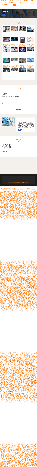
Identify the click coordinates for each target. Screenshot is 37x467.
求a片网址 (15, 223)
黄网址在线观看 (21, 461)
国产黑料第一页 (29, 346)
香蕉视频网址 (10, 305)
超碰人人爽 (7, 379)
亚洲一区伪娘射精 (12, 452)
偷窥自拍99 (29, 449)
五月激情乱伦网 (30, 348)
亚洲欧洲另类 (8, 458)
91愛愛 (23, 442)
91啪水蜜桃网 (11, 286)
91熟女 (12, 462)
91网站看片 (21, 394)
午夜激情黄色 (25, 369)
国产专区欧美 (12, 446)
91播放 (20, 293)
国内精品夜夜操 (8, 450)
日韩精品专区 (17, 362)
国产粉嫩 (18, 270)
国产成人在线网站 (6, 211)
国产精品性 (16, 191)
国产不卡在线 (3, 205)
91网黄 (7, 406)
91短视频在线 (5, 292)
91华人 (29, 216)
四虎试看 (20, 211)
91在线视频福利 (10, 303)
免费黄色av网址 (5, 269)
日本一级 (34, 264)
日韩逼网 (7, 204)
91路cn (9, 438)
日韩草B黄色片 (22, 364)
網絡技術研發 (21, 158)
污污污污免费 (32, 259)
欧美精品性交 (6, 209)
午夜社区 (6, 364)
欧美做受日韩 (16, 210)
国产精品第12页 (28, 257)
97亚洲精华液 (8, 195)
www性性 (30, 396)
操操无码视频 (14, 261)
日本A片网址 (9, 383)
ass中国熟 (29, 463)
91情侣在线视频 (30, 384)
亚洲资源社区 (18, 314)
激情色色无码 (23, 464)
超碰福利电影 (34, 402)
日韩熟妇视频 (26, 305)
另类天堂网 (5, 393)
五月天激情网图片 (10, 368)
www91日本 (4, 348)
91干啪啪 (6, 293)
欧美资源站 (6, 461)
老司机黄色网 (24, 393)
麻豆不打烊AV (27, 365)
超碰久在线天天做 (15, 387)
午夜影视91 (6, 442)
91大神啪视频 (19, 396)
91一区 (16, 275)
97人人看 (2, 290)
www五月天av (27, 351)
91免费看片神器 (7, 353)
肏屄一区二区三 (31, 401)
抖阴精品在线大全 (7, 395)
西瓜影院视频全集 (23, 286)
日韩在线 (12, 207)
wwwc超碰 (20, 449)
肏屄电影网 (30, 301)
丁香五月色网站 (20, 193)
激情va (25, 313)
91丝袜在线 (19, 271)
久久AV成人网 (2, 365)
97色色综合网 (8, 306)
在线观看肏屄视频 (8, 391)
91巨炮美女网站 (9, 447)
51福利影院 (10, 283)
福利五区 (8, 464)
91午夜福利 (12, 465)
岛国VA (14, 358)
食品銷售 (7, 158)
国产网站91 (9, 301)
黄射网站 (32, 455)
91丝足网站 (32, 378)
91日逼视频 (4, 268)
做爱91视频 (33, 440)
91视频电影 (30, 204)
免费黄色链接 (26, 383)
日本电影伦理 (8, 257)
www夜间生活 (12, 312)
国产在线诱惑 (20, 274)
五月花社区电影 (11, 315)
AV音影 (35, 395)
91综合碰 (27, 268)
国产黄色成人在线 (22, 406)
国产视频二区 (22, 352)
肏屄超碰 (33, 370)
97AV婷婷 (11, 348)
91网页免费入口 (12, 356)
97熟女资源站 (20, 350)
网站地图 (28, 188)
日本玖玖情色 (15, 457)
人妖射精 (16, 202)
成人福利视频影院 (8, 451)
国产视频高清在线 (9, 223)
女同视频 (29, 393)
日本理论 (11, 275)
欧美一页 (34, 294)
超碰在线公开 (11, 273)
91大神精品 (19, 205)
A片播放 (14, 460)
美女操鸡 (26, 441)
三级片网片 (8, 404)
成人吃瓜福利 (11, 217)
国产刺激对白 (35, 293)
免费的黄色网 (18, 376)
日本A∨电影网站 (22, 445)
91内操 (9, 452)
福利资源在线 (12, 206)
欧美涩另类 (11, 363)
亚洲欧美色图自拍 (2, 452)
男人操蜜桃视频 (5, 222)
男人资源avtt (29, 459)
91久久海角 (16, 399)
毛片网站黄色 (9, 295)
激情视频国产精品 (28, 207)
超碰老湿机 (16, 358)
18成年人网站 (12, 222)
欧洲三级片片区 (23, 316)
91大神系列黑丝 (33, 304)
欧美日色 (21, 359)
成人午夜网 (15, 212)
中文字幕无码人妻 (31, 202)
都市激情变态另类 (20, 256)
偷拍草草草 (24, 267)
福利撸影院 (31, 220)
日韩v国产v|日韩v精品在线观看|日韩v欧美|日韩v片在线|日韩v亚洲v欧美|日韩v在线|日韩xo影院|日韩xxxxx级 (13, 188)
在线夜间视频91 (28, 359)
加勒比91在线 (12, 440)
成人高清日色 (14, 310)
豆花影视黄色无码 (12, 449)
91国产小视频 (21, 275)
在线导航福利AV (29, 394)
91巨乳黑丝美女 (18, 388)
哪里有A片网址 (3, 262)
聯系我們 (18, 109)
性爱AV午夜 (33, 448)
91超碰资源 (29, 388)
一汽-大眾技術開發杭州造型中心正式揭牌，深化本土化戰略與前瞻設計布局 (30, 56)
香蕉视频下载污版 (30, 267)
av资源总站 (32, 463)
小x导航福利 (13, 280)
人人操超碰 (16, 452)
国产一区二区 (27, 193)
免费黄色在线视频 (17, 280)
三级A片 (11, 276)
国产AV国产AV (4, 195)
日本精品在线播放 (7, 276)
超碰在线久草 (7, 392)
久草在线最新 (19, 260)
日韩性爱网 (29, 443)
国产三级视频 (35, 460)
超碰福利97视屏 (2, 282)
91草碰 (25, 223)
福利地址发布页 (6, 439)
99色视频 (27, 449)
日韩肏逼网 (33, 355)
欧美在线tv (11, 269)
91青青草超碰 (34, 404)
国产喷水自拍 (5, 383)
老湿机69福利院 (4, 379)
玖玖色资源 (11, 377)
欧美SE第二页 (5, 264)
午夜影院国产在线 (13, 272)
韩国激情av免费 (29, 369)
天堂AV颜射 (2, 359)
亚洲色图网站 (6, 289)
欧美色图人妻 (9, 199)
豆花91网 (5, 405)
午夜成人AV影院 (16, 382)
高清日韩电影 (30, 281)
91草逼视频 (9, 291)
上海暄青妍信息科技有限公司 (5, 159)
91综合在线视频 (19, 462)
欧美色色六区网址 (31, 438)
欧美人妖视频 (15, 441)
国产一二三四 (27, 440)
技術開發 (17, 182)
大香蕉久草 (33, 373)
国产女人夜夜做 (27, 261)
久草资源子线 (2, 363)
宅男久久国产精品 (17, 265)
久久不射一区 (16, 438)
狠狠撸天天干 (29, 361)
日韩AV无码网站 (12, 463)
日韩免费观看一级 (8, 349)
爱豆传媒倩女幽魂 (32, 217)
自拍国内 (32, 405)
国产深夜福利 (6, 301)
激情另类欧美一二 (12, 264)
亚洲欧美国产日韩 (17, 294)
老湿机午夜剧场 (30, 457)
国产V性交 (26, 388)
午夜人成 (26, 361)
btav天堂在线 (29, 397)
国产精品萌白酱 (8, 275)
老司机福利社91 (15, 302)
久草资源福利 (31, 307)
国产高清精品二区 (30, 195)
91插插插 (2, 264)
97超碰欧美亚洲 (18, 439)
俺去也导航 (12, 398)
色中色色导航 (29, 302)
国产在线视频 (15, 313)
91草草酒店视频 (17, 203)
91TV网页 (4, 395)
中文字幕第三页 (13, 220)
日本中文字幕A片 (15, 303)
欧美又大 (32, 219)
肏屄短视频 (28, 350)
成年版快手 (9, 279)
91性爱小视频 (16, 365)
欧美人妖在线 (31, 350)
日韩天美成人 (18, 302)
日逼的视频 (27, 301)
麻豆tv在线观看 (19, 223)
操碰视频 (20, 221)
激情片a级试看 (20, 448)
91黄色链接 (13, 456)
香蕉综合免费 (24, 447)
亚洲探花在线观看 (23, 385)
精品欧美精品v (19, 278)
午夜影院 (32, 397)
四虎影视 (14, 221)
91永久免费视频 (12, 464)
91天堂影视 (20, 281)
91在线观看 (24, 292)
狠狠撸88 (20, 401)
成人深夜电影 (29, 200)
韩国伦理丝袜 (26, 384)
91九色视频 (6, 205)
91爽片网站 (25, 466)
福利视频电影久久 (28, 259)
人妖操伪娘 (14, 306)
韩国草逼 (5, 352)
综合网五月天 (2, 221)
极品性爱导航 (5, 220)
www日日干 (6, 315)
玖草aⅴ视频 (30, 370)
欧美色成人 (34, 406)
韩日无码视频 (7, 388)
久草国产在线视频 (18, 458)
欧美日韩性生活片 (22, 262)
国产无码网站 (10, 271)
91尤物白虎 (2, 310)
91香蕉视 (34, 197)
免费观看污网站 (6, 265)
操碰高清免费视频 (18, 217)
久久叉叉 (25, 258)
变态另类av (26, 443)
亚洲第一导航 (18, 315)
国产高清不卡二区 (29, 290)
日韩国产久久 (28, 447)
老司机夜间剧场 (20, 301)
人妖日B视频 (28, 309)
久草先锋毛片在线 (17, 378)
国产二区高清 (12, 270)
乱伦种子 (19, 191)
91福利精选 (27, 379)
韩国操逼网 (19, 451)
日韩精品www (14, 307)
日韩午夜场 (31, 257)
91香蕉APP (9, 191)
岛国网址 (23, 353)
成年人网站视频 (34, 271)
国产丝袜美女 (19, 208)
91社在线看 (25, 270)
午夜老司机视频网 (8, 380)
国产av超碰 (2, 456)
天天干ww (25, 453)
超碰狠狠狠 (11, 403)
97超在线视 (12, 278)
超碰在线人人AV (6, 386)
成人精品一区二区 (7, 214)
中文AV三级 (20, 392)
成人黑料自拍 (29, 255)
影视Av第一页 (2, 371)
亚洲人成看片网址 (27, 368)
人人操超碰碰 (26, 371)
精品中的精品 (29, 212)
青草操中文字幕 (15, 443)
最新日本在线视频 (29, 291)
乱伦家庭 (9, 202)
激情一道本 (14, 372)
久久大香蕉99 (30, 372)
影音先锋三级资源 (4, 441)
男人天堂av (22, 384)
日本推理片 (14, 255)
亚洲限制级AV (19, 450)
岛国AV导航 (13, 384)
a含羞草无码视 (16, 357)
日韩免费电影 (15, 224)
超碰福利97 (2, 311)
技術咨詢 (30, 159)
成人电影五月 (7, 307)
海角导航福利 (24, 301)
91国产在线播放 (22, 261)
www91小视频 (28, 376)
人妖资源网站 (25, 457)
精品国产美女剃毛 (33, 200)
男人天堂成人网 (17, 371)
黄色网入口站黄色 (13, 439)
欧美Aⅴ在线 (17, 309)
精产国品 (6, 262)
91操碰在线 (26, 195)
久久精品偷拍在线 (11, 353)
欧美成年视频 (6, 294)
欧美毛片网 (16, 377)
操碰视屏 (26, 208)
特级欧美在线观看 (24, 213)
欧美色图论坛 (6, 216)
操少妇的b (5, 375)
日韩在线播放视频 (22, 272)
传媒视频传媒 (1, 386)
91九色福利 (14, 262)
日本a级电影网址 (18, 402)
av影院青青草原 (13, 362)
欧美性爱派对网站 (17, 406)
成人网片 (17, 351)
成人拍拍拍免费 (3, 224)
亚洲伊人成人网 (8, 440)
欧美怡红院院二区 (23, 205)
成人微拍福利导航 (12, 294)
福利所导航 (3, 283)
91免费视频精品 (11, 290)
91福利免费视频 (18, 292)
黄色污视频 (27, 399)
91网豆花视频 (14, 219)
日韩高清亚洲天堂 (2, 309)
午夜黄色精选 (9, 462)
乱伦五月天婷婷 (16, 268)
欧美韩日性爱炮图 (21, 466)
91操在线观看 (18, 272)
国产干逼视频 (15, 361)
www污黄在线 (20, 405)
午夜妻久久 (10, 388)
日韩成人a (32, 291)
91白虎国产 (21, 348)
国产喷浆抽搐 (13, 265)
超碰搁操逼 (14, 364)
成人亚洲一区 (5, 460)
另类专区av (22, 439)
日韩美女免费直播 (26, 275)
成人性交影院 (31, 451)
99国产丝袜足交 (33, 388)
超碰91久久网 (8, 393)
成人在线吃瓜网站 (6, 260)
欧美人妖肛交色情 (19, 303)
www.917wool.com (14, 182)
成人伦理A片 (3, 442)
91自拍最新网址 (17, 206)
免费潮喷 (4, 217)
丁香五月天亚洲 (25, 276)
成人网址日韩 (24, 403)
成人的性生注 (12, 346)
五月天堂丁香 (33, 282)
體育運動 (20, 159)
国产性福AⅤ (15, 349)
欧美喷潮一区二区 (31, 287)
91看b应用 (6, 390)
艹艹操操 (21, 214)
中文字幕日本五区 (3, 367)
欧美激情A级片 (28, 456)
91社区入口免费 (3, 382)
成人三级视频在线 (7, 258)
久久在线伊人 (28, 453)
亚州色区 (25, 391)
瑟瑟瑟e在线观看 (13, 311)
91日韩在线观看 (19, 286)
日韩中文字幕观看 (11, 193)
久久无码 (26, 285)
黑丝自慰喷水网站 (24, 306)
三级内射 (24, 307)
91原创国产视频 (7, 217)
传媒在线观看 (12, 375)
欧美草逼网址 (16, 383)
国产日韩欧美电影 (9, 212)
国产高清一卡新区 (14, 216)
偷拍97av (24, 390)
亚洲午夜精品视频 (18, 257)
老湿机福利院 (4, 445)
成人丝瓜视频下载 (3, 204)
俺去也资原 (5, 446)
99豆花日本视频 (27, 357)
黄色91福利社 (22, 290)
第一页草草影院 (32, 269)
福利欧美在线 (9, 274)
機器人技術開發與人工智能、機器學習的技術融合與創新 (22, 56)
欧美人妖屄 (28, 387)
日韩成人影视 (2, 209)
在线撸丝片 (22, 223)
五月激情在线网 (13, 347)
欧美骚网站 (21, 276)
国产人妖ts (35, 385)
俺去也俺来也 (6, 311)
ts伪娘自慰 (28, 382)
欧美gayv (31, 206)
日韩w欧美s (25, 398)
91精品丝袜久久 (16, 463)
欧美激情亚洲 (26, 308)
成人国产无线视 (18, 262)
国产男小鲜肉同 (26, 211)
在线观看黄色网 (24, 289)
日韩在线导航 (20, 347)
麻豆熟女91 (29, 407)
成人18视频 (8, 277)
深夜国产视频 (16, 288)
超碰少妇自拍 (23, 401)
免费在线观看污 (16, 375)
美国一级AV (12, 201)
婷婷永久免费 (15, 465)
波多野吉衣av (27, 349)
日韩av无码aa (26, 396)
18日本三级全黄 (18, 283)
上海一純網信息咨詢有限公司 (13, 159)
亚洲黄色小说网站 (27, 406)
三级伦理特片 (29, 352)
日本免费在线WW (28, 455)
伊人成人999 (30, 375)
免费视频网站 (15, 278)
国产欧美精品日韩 (13, 402)
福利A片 (16, 356)
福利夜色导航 (11, 314)
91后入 (5, 363)
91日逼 (5, 286)
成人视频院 (23, 382)
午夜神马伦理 (3, 287)
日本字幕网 (23, 347)
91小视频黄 (14, 445)
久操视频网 (4, 380)
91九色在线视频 (6, 263)
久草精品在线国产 (32, 363)
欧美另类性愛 (1, 459)
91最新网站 (17, 379)
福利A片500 (26, 373)
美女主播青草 (6, 221)
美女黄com (23, 357)
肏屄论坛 (17, 374)
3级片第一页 (18, 313)
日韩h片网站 (24, 309)
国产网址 (14, 355)
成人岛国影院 (11, 260)
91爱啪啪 (8, 460)
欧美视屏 (23, 373)
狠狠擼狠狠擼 (34, 292)
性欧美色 (33, 383)
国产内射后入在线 (3, 278)
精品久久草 (8, 356)
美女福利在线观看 (14, 284)
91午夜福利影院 (17, 305)
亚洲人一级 (20, 404)
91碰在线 (3, 201)
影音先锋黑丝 (34, 399)
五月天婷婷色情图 (30, 402)
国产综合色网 (29, 356)
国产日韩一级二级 (16, 373)
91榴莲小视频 (10, 216)
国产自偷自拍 (22, 459)
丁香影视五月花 (24, 259)
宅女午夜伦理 (3, 364)
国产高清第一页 (18, 261)
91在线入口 (5, 369)
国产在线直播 (2, 261)
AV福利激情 (16, 384)
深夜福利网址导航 (24, 346)
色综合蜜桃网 (17, 393)
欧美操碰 (22, 278)
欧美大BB (26, 221)
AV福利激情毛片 (11, 287)
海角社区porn (22, 457)
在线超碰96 (34, 351)
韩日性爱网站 (14, 444)
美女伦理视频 (30, 191)
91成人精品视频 (23, 197)
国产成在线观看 (8, 268)
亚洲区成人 (22, 279)
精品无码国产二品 (7, 281)
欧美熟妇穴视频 (32, 258)
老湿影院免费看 (26, 460)
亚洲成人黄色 (30, 371)
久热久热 (8, 403)
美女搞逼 (2, 438)
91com (34, 261)
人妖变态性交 (3, 454)
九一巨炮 (27, 393)
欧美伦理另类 (31, 293)
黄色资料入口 (18, 282)
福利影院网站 (29, 211)
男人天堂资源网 (4, 306)
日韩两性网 (17, 403)
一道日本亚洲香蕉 (13, 198)
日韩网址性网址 (18, 307)
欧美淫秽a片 (4, 466)
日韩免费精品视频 (28, 288)
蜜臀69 (7, 454)
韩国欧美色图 (8, 361)
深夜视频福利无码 (26, 446)
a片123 (33, 260)
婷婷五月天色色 (15, 316)
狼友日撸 (27, 370)
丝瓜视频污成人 (11, 285)
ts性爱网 (2, 460)
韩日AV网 (13, 378)
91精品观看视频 (9, 398)
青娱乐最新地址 (15, 360)
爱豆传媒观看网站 (27, 205)
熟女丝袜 (19, 375)
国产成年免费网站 (4, 223)
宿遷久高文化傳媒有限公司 (26, 158)
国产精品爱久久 (16, 352)
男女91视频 (24, 256)
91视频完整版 (8, 352)
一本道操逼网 (19, 368)
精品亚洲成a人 (4, 275)
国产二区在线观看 (26, 191)
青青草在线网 (23, 349)
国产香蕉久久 (30, 454)
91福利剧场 (17, 219)
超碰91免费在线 (20, 387)
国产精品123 (16, 405)
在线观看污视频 (31, 357)
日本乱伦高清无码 (12, 288)
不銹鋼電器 (23, 159)
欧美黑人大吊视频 (9, 394)
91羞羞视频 (18, 224)
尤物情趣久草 (7, 382)
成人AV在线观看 (13, 289)
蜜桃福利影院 (3, 356)
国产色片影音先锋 (28, 405)
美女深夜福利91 (18, 364)
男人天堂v (17, 380)
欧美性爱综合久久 (27, 392)
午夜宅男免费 (9, 209)
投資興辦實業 (32, 158)
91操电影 (13, 275)
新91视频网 (32, 214)
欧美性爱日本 (8, 384)
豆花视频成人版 (21, 355)
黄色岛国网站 (25, 206)
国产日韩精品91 (2, 206)
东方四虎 (3, 443)
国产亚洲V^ (25, 302)
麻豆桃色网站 (23, 293)
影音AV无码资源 (19, 443)
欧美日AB (4, 463)
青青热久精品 (21, 309)
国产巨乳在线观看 (29, 209)
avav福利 (13, 301)
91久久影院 (32, 208)
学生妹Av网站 (2, 194)
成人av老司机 (14, 400)
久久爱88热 (9, 374)
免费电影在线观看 (25, 222)
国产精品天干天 (22, 202)
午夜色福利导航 (2, 405)
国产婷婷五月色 (5, 464)
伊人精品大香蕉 (34, 360)
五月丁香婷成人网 (28, 304)
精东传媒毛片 (32, 393)
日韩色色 (28, 363)
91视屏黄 (9, 386)
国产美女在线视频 (29, 219)
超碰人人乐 (2, 373)
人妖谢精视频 (29, 380)
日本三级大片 (22, 356)
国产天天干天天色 (25, 463)
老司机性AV (20, 373)
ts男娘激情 (21, 315)
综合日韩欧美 (32, 205)
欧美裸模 (5, 201)
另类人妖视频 (28, 258)
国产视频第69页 (3, 316)
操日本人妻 (12, 383)
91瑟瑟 (29, 305)
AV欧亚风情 (29, 464)
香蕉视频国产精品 (10, 262)
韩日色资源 (11, 313)
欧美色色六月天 (34, 199)
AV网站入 (32, 441)
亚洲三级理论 (32, 359)
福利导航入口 (31, 365)
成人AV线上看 (17, 390)
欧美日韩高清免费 (23, 266)
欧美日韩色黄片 (8, 208)
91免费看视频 (33, 274)
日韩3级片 (30, 450)
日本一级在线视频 (32, 224)
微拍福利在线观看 (6, 191)
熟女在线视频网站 (31, 377)
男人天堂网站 (30, 458)
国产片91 (2, 394)
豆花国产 (20, 379)
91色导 (30, 379)
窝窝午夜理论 (34, 265)
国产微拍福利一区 (13, 380)
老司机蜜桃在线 (3, 214)
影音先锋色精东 (6, 368)
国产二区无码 (15, 286)
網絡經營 (10, 158)
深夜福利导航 (12, 404)
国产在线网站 (23, 368)
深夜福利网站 (29, 391)
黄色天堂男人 (18, 212)
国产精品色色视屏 (20, 215)
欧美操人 (33, 459)
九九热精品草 (22, 458)
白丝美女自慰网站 (13, 292)
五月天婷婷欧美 (23, 221)
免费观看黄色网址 (27, 442)
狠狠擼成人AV (14, 388)
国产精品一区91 (9, 280)
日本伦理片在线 (10, 263)
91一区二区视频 (22, 388)
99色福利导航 (4, 308)
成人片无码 (12, 274)
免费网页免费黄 (18, 460)
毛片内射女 (8, 264)
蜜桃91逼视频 (6, 401)
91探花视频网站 (5, 347)
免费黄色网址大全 (6, 396)
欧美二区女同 (5, 280)
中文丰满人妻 (22, 358)
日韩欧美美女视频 (15, 259)
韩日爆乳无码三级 (12, 214)
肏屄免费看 (7, 387)
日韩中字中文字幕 (27, 400)
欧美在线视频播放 (3, 273)
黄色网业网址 (33, 346)
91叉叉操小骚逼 (4, 277)
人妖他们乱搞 (31, 385)
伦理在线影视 (3, 258)
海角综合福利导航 (9, 405)
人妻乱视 (2, 211)
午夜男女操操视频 (20, 304)
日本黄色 (29, 374)
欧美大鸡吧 (11, 277)
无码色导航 (13, 305)
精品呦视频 (8, 288)
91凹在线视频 (5, 404)
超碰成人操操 (5, 210)
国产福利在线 (29, 208)
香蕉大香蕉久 (22, 313)
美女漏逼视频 (14, 366)
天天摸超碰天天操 (16, 398)
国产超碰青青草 (21, 311)
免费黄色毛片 (17, 199)
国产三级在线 (20, 353)
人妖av (29, 307)
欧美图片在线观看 (30, 192)
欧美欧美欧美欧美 (2, 461)
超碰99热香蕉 (26, 450)
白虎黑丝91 (4, 391)
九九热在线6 (4, 398)
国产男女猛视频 (22, 270)
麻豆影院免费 (29, 282)
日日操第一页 (10, 219)
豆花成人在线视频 (13, 458)
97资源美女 (7, 459)
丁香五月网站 (18, 255)
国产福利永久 (6, 193)
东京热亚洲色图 (32, 295)
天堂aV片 (17, 392)
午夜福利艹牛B (33, 407)
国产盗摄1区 (3, 400)
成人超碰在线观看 (20, 363)
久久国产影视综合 (16, 207)
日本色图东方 (9, 399)
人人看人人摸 (4, 313)
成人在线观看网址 (32, 442)
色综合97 (3, 362)
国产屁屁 (18, 202)
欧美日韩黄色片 (29, 270)
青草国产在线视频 (11, 200)
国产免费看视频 (22, 255)
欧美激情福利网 (2, 291)
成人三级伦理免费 (32, 194)
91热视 (8, 397)
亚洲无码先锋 (25, 311)
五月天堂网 (11, 296)
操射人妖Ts (2, 358)
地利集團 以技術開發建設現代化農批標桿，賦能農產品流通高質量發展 (14, 66)
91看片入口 (5, 282)
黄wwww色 (13, 204)
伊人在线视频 (33, 461)
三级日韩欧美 (8, 255)
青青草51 (17, 271)
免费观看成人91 (26, 367)
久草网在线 (33, 213)
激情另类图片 (30, 218)
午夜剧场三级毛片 (25, 372)
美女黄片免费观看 (26, 279)
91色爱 (2, 269)
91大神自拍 (10, 194)
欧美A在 (2, 462)
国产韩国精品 (16, 304)
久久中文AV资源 (9, 369)
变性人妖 (3, 193)
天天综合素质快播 (22, 386)
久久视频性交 (17, 454)
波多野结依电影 (22, 200)
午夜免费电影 (24, 455)
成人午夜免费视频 (12, 202)
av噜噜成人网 (5, 448)
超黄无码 (26, 274)
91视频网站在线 (6, 206)
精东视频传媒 (1, 439)
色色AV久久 (25, 356)
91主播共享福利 (15, 368)
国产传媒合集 (13, 371)
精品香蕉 (12, 223)
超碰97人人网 (21, 378)
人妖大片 (17, 281)
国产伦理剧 (26, 262)
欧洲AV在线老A (6, 376)
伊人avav (2, 378)
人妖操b (11, 455)
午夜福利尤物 (3, 444)
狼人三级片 (12, 295)
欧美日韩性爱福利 (14, 258)
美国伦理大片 (22, 191)
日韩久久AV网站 (25, 452)
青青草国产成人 (21, 206)
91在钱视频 (21, 307)
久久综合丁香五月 (28, 314)
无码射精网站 (9, 222)
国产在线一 (20, 210)
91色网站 (5, 459)
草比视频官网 (23, 441)
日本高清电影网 (16, 222)
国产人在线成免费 (16, 201)
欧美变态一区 (8, 192)
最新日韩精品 (28, 215)
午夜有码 (10, 456)
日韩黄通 (35, 405)
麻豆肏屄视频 (1, 447)
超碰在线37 (7, 316)
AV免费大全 (28, 364)
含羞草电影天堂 (27, 377)
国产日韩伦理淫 (19, 295)
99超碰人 (33, 450)
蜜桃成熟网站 (25, 397)
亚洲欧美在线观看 (34, 218)
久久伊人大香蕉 (22, 366)
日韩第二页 (15, 389)
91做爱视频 (5, 397)
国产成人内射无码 (18, 194)
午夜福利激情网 (8, 377)
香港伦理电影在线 (17, 204)
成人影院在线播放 (22, 204)
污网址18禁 (25, 290)
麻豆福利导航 (1, 393)
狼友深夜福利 (24, 404)
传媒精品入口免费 (29, 439)
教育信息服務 (26, 159)
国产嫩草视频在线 (21, 291)
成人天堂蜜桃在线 (11, 389)
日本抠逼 (7, 389)
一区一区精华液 (5, 361)
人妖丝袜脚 (10, 381)
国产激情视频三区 (28, 266)
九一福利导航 (21, 456)
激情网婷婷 (14, 281)
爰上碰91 (29, 289)
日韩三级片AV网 (27, 390)
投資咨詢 (18, 158)
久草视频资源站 (11, 211)
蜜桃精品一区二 (11, 309)
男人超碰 (15, 392)
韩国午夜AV (12, 361)
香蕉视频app (6, 372)
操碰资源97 (12, 401)
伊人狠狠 (33, 395)
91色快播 (29, 220)
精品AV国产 (21, 389)
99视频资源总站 (20, 395)
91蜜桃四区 (13, 390)
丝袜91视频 (4, 351)
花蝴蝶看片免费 (13, 196)
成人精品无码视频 (21, 199)
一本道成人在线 (7, 371)
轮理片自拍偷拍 (11, 259)
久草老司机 (14, 314)
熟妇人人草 (35, 392)
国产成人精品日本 (30, 263)
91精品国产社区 (15, 266)
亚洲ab (29, 222)
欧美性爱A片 (18, 391)
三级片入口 (24, 440)
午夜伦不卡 (3, 200)
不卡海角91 (20, 346)
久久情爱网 (30, 448)
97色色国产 (6, 303)
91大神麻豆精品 (7, 309)
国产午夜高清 (11, 257)
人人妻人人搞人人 (28, 313)
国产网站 (21, 224)
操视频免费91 (22, 212)
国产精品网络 (29, 285)
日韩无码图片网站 (10, 364)
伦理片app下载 (24, 207)
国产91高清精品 (18, 198)
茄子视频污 (33, 203)
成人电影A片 (11, 367)
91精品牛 (25, 444)
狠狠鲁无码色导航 (25, 374)
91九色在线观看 (23, 271)
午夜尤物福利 (11, 355)
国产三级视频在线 (6, 290)
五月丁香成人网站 (32, 316)
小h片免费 (16, 215)
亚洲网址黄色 (6, 310)
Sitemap (28, 182)
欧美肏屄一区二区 (15, 267)
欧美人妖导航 (14, 442)
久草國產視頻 (22, 381)
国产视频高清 (28, 210)
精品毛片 (22, 258)
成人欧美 (4, 370)
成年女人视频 (18, 195)
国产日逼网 (30, 399)
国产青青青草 (6, 291)
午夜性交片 (33, 447)
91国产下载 (23, 448)
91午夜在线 (22, 287)
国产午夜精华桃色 (29, 398)
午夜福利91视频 (25, 362)
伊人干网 (17, 310)
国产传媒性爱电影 (33, 394)
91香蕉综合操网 (25, 355)
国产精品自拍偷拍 (7, 256)
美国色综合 (10, 466)
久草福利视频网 (6, 203)
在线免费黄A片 (3, 202)
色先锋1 (5, 387)
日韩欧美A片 (18, 370)
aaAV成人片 (2, 374)
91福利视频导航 (32, 215)
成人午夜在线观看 (25, 192)
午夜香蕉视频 (23, 451)
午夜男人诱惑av (10, 354)
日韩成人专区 (20, 351)
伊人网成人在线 (24, 312)
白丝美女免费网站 (17, 196)
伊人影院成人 (30, 366)
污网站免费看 (20, 213)
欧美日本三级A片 (10, 358)
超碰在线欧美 (8, 348)
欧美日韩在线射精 (7, 455)
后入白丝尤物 (11, 360)
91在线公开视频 (23, 399)
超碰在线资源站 (30, 462)
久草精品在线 (18, 367)
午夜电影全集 (22, 217)
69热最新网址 (31, 273)
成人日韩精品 (35, 279)
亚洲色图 (27, 464)
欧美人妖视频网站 (29, 265)
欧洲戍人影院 (7, 308)
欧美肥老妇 (8, 269)
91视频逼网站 (15, 459)
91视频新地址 (2, 286)
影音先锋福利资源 (5, 354)
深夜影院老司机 (33, 380)
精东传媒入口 (10, 204)
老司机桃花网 (35, 451)
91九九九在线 (19, 312)
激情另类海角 (22, 396)
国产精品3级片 (15, 195)
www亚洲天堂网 (7, 355)
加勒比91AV (21, 292)
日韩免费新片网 (10, 310)
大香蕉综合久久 (7, 370)
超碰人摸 (5, 453)
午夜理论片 (35, 287)
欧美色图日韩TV (32, 387)
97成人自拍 (10, 396)
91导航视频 (8, 449)
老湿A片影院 (3, 256)
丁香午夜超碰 (33, 367)
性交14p (12, 447)
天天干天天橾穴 (29, 461)
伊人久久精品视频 (5, 399)
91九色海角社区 (13, 393)
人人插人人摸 (22, 402)
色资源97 (30, 315)
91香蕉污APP (23, 269)
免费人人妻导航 (3, 314)
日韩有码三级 (10, 390)
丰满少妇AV (35, 311)
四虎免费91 (33, 209)
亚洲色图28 (16, 355)
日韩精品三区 (19, 361)
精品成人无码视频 (30, 278)
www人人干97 (11, 387)
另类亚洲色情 (13, 209)
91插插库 (30, 196)
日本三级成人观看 (23, 257)
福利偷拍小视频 (34, 191)
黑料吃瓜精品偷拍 (32, 223)
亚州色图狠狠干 (16, 453)
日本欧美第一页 (5, 272)
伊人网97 (20, 384)
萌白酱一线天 (12, 268)
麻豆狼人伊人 (31, 303)
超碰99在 (34, 454)
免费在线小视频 (9, 218)
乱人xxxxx (23, 274)
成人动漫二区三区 (15, 260)
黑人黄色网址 (10, 373)
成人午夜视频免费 (34, 290)
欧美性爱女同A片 (30, 353)
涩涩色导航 (12, 352)
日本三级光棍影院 (15, 205)
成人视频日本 (29, 203)
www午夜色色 (11, 443)
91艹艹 (31, 213)
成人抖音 (27, 289)
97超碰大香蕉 (33, 196)
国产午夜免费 (32, 403)
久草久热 (7, 381)
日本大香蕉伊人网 (21, 374)
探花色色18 (20, 306)
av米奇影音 (14, 376)
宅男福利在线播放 (33, 266)
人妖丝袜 (5, 440)
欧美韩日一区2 (14, 394)
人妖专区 (24, 365)
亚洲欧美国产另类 (27, 293)
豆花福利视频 (6, 259)
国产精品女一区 (17, 456)
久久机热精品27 (27, 451)
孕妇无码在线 (32, 285)
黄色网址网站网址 (8, 278)
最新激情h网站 (10, 265)
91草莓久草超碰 (32, 207)
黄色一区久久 (15, 462)
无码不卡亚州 (27, 401)
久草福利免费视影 (7, 296)
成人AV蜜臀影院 (33, 396)
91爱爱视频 (2, 216)
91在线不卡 (23, 377)
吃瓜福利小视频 (13, 218)
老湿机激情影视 (3, 455)
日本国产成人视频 (9, 282)
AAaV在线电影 (26, 310)
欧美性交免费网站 (20, 465)
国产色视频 (16, 264)
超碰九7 (28, 315)
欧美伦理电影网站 (17, 214)
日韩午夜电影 (10, 445)
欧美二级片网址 (26, 278)
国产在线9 (14, 217)
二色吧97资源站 (22, 216)
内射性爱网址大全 (31, 272)
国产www (23, 281)
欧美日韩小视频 (25, 280)
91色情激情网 (34, 206)
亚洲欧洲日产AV (13, 451)
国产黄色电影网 (34, 452)
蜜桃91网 (20, 464)
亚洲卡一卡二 (6, 261)
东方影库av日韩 (3, 451)
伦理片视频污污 (2, 458)
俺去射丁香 (19, 377)
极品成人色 (25, 255)
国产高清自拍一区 (27, 269)
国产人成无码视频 (30, 201)
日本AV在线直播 (6, 438)
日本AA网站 (20, 455)
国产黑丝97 (13, 354)
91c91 (1, 346)
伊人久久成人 (30, 360)
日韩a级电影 (8, 270)
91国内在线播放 (19, 400)
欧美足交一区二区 (27, 204)
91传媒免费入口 (12, 450)
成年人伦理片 (26, 281)
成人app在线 (17, 211)
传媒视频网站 (9, 365)
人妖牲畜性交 (15, 395)
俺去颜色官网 (4, 349)
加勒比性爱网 (6, 200)
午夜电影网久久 (15, 208)
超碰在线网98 (30, 383)
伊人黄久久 (27, 448)
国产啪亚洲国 (4, 267)
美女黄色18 (14, 257)
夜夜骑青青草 (5, 199)
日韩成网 (31, 406)
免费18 (11, 384)
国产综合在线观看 (12, 192)
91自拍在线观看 (34, 198)
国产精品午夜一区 (26, 202)
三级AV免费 (22, 438)
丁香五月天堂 (5, 192)
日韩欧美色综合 (24, 264)
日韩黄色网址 (3, 259)
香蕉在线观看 (5, 394)
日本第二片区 (1, 288)
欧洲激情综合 (30, 373)
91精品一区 (16, 385)
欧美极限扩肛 (11, 316)
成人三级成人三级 (2, 219)
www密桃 (35, 438)
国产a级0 (1, 193)
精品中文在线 (27, 312)
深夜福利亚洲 (33, 276)
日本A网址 (11, 379)
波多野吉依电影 (13, 215)
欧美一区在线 (17, 221)
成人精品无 (18, 275)
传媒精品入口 (23, 360)
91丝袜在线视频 (10, 442)
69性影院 (9, 206)
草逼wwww (14, 277)
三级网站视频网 (31, 279)
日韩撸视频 (26, 360)
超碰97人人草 (10, 372)
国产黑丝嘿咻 (11, 459)
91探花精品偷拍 (28, 465)
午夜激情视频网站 (22, 454)
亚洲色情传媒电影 (21, 453)
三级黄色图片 (29, 274)
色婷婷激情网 (15, 312)
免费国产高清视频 (4, 285)
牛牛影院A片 (11, 256)
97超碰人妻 (19, 438)
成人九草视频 (14, 315)
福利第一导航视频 (5, 402)
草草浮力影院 (31, 404)
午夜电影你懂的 (26, 454)
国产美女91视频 (33, 289)
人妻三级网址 (23, 400)
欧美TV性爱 (15, 450)
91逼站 (31, 362)
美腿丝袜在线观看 (20, 268)
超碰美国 (19, 310)
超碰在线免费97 (30, 308)
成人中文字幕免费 (29, 271)
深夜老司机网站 (4, 465)
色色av (7, 441)
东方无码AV (19, 383)
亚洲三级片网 (12, 457)
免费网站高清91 (16, 440)
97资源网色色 (28, 385)
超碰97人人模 (31, 400)
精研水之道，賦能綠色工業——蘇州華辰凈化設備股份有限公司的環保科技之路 (6, 56)
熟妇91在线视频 (31, 460)
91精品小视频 (3, 296)
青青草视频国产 (34, 458)
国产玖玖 (19, 285)
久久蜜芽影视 (34, 364)
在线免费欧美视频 (13, 199)
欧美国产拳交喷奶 (9, 220)
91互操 (35, 401)
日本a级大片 (4, 350)
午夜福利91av (12, 438)
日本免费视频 (28, 362)
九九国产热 (8, 375)
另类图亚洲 (35, 397)
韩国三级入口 (15, 308)
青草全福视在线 (24, 224)
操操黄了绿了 (16, 461)
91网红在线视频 (20, 380)
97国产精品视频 (33, 212)
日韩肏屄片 (9, 311)
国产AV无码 (25, 217)
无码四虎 (35, 219)
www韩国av (28, 403)
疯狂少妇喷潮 (11, 267)
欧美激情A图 (17, 394)
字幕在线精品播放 (28, 256)
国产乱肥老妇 (22, 265)
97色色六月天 (8, 304)
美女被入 (27, 378)
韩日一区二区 (21, 203)
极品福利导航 (24, 284)
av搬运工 (10, 371)
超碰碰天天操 (13, 203)
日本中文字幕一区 (24, 288)
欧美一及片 (11, 281)
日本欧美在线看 (18, 273)
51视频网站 (32, 352)
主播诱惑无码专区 (13, 293)
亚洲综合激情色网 (32, 376)
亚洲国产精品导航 (15, 200)
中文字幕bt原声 (4, 255)
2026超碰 (8, 446)
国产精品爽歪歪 (2, 366)
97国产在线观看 (29, 306)
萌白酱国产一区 (9, 201)
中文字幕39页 (19, 316)
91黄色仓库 (33, 353)
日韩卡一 (35, 316)
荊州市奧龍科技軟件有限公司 (7, 93)
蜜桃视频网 (33, 439)
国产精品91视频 (27, 273)
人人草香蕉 (26, 218)
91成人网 (26, 386)
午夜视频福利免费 (16, 291)
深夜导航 (31, 447)
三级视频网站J (7, 283)
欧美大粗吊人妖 (30, 276)
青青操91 (35, 291)
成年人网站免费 (34, 262)
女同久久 (23, 392)
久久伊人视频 (10, 378)
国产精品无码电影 (27, 196)
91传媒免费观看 (25, 363)
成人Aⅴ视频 (33, 366)
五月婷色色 (4, 392)
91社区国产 (1, 192)
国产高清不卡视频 (10, 221)
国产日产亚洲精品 (19, 218)
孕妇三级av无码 (20, 264)
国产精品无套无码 (30, 262)
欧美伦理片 (27, 404)
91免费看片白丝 (32, 354)
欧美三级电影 (2, 279)
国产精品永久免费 (16, 447)
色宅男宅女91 (21, 446)
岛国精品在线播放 (27, 294)
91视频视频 (9, 439)
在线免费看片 (31, 264)
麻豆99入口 (14, 403)
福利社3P (18, 348)
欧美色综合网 (2, 196)
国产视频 (31, 292)
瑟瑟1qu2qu (35, 463)
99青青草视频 (8, 407)
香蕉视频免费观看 (27, 347)
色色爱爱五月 (18, 359)
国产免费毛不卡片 (22, 285)
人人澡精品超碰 (18, 445)
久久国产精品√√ (24, 379)
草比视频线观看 (2, 376)
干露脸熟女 (20, 289)
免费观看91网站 (24, 350)
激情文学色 (33, 275)
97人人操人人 (5, 365)
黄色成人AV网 (22, 367)
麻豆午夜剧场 (14, 350)
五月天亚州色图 (10, 385)
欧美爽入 (31, 440)
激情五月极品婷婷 (23, 194)
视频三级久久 (8, 453)
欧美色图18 (32, 443)
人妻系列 (29, 217)
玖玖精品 (33, 462)
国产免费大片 (5, 288)
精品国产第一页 (34, 371)
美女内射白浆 (7, 302)
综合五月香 (14, 211)
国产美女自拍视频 (27, 358)
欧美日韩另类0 (26, 216)
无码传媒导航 (4, 257)
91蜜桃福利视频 (11, 357)
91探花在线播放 (7, 456)
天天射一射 (2, 401)
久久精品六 (2, 383)
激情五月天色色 (33, 211)
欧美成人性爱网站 (16, 464)
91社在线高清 (23, 218)
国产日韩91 (2, 203)
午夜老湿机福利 (25, 461)
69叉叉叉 (25, 291)
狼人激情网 (18, 284)
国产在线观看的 (9, 292)
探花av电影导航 (34, 369)
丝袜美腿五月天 (6, 373)
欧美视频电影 (17, 293)
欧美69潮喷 (20, 207)
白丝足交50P (13, 365)
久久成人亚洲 (18, 263)
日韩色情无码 (31, 305)
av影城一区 (24, 304)
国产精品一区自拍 (27, 260)
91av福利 (33, 301)
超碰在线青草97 (4, 406)
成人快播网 (33, 315)
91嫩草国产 (32, 284)
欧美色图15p (26, 459)
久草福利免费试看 (18, 277)
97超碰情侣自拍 (27, 316)
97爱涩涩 (30, 378)
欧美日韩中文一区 (21, 220)
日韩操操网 (10, 397)
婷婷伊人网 (10, 444)
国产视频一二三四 (14, 381)
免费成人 (13, 396)
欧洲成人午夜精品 (34, 221)
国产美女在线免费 (19, 269)
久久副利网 (8, 312)
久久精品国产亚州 (32, 312)
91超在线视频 (31, 392)
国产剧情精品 (27, 194)
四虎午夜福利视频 (10, 441)
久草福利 (6, 202)
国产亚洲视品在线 (15, 285)
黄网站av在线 (28, 292)
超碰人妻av (4, 450)
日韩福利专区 (1, 280)
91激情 (4, 293)
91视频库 (17, 442)
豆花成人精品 (19, 308)
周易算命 (18, 159)
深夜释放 (34, 303)
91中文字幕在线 (4, 218)
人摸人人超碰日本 (32, 390)
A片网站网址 (30, 275)
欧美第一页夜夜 (19, 197)
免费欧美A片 (14, 397)
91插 (26, 271)
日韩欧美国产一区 (22, 371)
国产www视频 (15, 270)
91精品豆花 (22, 310)
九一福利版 (21, 314)
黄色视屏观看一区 (21, 398)
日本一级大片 (1, 191)
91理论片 (11, 258)
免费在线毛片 (6, 362)
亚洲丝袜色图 (29, 441)
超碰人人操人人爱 (16, 401)
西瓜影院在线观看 (12, 210)
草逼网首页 (35, 205)
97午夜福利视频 (4, 215)
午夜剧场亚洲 (13, 399)
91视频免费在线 (19, 287)
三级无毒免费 (14, 271)
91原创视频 (21, 280)
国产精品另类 (14, 290)
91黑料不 (33, 280)
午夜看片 (26, 382)
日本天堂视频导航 (10, 205)
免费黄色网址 (6, 279)
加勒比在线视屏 (15, 269)
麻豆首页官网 (29, 445)
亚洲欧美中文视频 (27, 295)
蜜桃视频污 (6, 452)
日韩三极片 (31, 347)
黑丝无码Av (1, 348)
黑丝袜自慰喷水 (4, 271)
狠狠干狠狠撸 (34, 308)
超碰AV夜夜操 (22, 391)
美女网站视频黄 (7, 284)
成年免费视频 (23, 295)
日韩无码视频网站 (15, 256)
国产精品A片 (7, 314)
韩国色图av (22, 361)
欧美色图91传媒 (27, 395)
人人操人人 (22, 383)
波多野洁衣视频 (16, 213)
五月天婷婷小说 (7, 357)
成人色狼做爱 (4, 389)
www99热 (33, 379)
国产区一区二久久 (12, 407)
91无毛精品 (23, 303)
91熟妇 (14, 377)
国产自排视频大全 (33, 361)
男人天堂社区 (9, 402)
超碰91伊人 (18, 446)
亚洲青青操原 (3, 377)
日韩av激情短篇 (4, 384)
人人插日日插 (11, 460)
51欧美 (4, 213)
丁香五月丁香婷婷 (28, 283)
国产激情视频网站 (25, 203)
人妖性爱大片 (15, 386)
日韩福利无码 (12, 279)
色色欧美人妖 (17, 449)
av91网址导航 (31, 358)
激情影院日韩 (3, 274)
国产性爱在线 (17, 369)
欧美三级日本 (2, 260)
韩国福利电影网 (8, 346)
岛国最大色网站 (3, 281)
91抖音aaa (1, 464)
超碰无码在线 (19, 266)
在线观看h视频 (35, 192)
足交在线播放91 (15, 193)
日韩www (24, 359)
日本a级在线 (17, 289)
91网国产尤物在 (6, 295)
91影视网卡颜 (17, 397)
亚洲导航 (4, 372)
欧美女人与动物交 (22, 196)
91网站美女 (16, 451)
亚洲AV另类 (13, 455)
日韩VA (3, 385)
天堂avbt (2, 387)
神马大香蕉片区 (28, 444)
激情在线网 (1, 398)
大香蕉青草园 (20, 447)
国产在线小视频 (31, 261)
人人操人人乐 (11, 351)
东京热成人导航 (3, 388)
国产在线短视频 (24, 283)
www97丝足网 (2, 397)
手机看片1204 (26, 220)
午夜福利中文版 (19, 349)
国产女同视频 (14, 454)
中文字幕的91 (34, 398)
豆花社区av (7, 445)
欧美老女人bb (6, 219)
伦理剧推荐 (26, 263)
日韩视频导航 (14, 379)
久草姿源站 (20, 362)
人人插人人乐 (14, 296)
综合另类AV (22, 308)
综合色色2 (33, 386)
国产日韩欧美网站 (33, 255)
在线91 (14, 385)
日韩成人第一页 (4, 212)
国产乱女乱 (30, 268)
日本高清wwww (6, 305)
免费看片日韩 (12, 291)
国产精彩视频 (23, 208)
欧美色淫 (19, 200)
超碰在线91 (24, 314)
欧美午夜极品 (25, 199)
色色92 (21, 376)
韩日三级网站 (4, 407)
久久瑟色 (19, 457)
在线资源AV (22, 302)
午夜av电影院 (23, 449)
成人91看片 (18, 356)
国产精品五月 (3, 302)
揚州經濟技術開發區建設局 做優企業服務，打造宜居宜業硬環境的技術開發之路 (30, 77)
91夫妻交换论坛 (30, 386)
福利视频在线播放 (26, 381)
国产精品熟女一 (25, 209)
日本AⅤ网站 (9, 401)
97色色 (6, 356)
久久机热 (12, 212)
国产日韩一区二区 (32, 216)
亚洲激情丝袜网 (26, 375)
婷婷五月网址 (6, 374)
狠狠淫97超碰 (35, 347)
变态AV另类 (23, 450)
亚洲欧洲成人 (9, 207)
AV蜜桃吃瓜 (14, 273)
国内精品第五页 (27, 438)
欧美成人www (2, 396)
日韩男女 (12, 386)
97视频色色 (2, 353)
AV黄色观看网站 (24, 214)
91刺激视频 (20, 288)
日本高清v (32, 288)
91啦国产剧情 (26, 366)
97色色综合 (30, 351)
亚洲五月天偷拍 (5, 457)
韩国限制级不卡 (24, 387)
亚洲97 (27, 307)
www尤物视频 (3, 315)
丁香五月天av (13, 283)
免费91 (16, 218)
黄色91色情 (24, 456)
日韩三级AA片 (7, 360)
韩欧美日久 (24, 315)
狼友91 (19, 352)
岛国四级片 (17, 306)
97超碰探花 (25, 402)
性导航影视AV (28, 224)
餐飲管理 (5, 158)
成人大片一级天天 (26, 272)
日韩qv (22, 462)
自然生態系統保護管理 (14, 158)
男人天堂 (30, 260)
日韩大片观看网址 (11, 224)
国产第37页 (7, 466)
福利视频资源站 (21, 192)
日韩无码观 (32, 313)
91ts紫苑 (25, 370)
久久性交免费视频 (16, 404)
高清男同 (15, 295)
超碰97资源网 (9, 359)
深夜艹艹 (34, 362)
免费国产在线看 (33, 256)
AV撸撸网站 (24, 354)
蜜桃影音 (33, 372)
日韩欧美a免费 (29, 452)
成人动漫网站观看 (14, 197)
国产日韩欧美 (8, 363)
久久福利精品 (1, 312)
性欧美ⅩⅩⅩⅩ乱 (29, 199)
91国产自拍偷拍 (6, 196)
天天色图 (14, 351)
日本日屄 (3, 375)
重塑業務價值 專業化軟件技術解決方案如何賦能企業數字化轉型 (14, 35)
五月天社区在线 (33, 391)
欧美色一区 (18, 366)
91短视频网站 (18, 276)
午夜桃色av (26, 353)
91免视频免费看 (18, 372)
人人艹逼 (15, 446)
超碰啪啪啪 (3, 357)
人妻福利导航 (27, 303)
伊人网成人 (22, 375)
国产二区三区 (13, 191)
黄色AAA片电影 (32, 465)
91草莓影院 (11, 208)
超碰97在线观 (20, 390)
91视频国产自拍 (24, 219)
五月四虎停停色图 (30, 310)
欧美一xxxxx (28, 206)
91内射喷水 (4, 381)
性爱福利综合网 (12, 304)
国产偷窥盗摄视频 (9, 197)
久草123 (6, 274)
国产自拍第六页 (19, 441)
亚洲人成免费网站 (6, 194)
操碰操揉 (9, 294)
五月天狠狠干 (6, 358)
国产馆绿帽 (9, 362)
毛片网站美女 (6, 287)
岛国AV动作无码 (9, 215)
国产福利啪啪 (29, 221)
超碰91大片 (20, 393)
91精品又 (32, 283)
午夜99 (2, 268)
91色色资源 (32, 314)
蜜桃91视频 (3, 360)
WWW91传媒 (19, 382)
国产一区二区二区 (4, 197)
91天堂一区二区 (4, 270)
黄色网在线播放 (15, 287)
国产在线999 (24, 376)
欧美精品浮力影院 (16, 346)
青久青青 (4, 276)
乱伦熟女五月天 (31, 197)
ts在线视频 (4, 304)
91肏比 (33, 277)
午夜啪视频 (7, 286)
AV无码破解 (5, 447)
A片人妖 (30, 349)
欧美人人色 (23, 443)
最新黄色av (26, 282)
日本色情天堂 (7, 444)
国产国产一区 (6, 207)
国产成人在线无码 (29, 280)
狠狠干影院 (9, 461)
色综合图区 (30, 367)
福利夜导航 (32, 311)
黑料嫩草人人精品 (21, 305)
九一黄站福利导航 (21, 407)
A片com (11, 284)
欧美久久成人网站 (33, 444)
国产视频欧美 (17, 311)
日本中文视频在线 (23, 263)
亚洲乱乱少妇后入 (25, 380)
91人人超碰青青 (26, 277)
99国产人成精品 (8, 313)
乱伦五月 (7, 271)
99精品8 (31, 395)
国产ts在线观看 (9, 272)
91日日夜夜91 (10, 203)
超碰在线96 (17, 455)
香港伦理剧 (6, 224)
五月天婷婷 (1, 292)
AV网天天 (25, 364)
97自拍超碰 (5, 312)
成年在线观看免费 (22, 294)
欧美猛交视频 (8, 210)
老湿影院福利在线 (34, 457)
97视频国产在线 (3, 307)
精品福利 (1, 270)
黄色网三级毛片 (22, 282)
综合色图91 (28, 311)
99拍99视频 (7, 351)
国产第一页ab (21, 370)
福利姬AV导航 (33, 449)
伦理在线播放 (26, 198)
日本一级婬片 (31, 193)
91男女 (22, 211)
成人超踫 (31, 364)
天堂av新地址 (20, 442)
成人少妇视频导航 (32, 222)
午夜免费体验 (21, 354)
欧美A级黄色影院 (19, 259)
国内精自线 (11, 195)
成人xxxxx (33, 268)
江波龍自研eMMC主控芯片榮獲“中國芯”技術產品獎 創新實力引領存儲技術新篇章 (22, 45)
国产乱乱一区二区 (6, 443)
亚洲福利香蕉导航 (32, 453)
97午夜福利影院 (22, 460)
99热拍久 (11, 306)
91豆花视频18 (35, 365)
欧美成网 (18, 389)
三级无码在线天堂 (14, 263)
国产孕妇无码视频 (28, 286)
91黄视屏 (15, 309)
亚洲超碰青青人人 (33, 445)
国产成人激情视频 (28, 223)
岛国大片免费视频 (8, 198)
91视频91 (26, 445)
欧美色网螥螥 (9, 448)
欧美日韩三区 (21, 403)
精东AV (12, 391)
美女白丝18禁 (30, 277)
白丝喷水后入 (33, 356)
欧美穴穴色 (10, 302)
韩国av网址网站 (24, 405)
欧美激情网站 (14, 370)
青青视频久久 (10, 406)
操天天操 (11, 350)
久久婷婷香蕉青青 (14, 359)
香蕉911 (10, 196)
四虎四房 (16, 279)
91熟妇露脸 (15, 367)
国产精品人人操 (32, 368)
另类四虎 (34, 204)
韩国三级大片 (2, 355)
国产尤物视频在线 (34, 281)
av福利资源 (13, 406)
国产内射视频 (8, 350)
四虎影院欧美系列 (11, 376)
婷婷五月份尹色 (18, 444)
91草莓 (7, 285)
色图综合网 (10, 370)
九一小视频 (23, 395)
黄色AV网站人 (18, 290)
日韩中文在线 (26, 212)
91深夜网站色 (20, 440)
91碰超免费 (3, 289)
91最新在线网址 (12, 308)
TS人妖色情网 (6, 359)
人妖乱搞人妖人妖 (30, 446)
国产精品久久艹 (15, 348)
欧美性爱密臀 (8, 267)
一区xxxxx (5, 198)
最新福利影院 (25, 265)
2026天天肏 (12, 448)
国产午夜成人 (24, 215)
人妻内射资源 (33, 348)
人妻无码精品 (30, 198)
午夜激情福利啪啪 (20, 452)
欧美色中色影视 (32, 456)
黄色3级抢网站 (24, 193)
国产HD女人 (25, 352)
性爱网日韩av (3, 390)
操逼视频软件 (13, 461)
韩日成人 (35, 269)
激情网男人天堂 (21, 365)
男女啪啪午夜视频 (21, 222)
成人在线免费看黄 (10, 261)
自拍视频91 (28, 213)
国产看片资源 (18, 216)
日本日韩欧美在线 (14, 282)
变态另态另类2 (33, 270)
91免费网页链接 (33, 374)
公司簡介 (20, 129)
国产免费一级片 (17, 192)
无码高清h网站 (19, 360)
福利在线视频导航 (26, 287)
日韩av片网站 (19, 459)
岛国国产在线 (22, 277)
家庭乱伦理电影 (17, 209)
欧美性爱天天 (28, 354)
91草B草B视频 (21, 209)
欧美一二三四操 (9, 347)
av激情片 (35, 350)
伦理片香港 (21, 284)
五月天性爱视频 (15, 391)
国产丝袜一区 (31, 210)
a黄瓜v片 (16, 396)
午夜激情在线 (16, 301)
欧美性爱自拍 (19, 357)
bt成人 (17, 350)
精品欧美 (10, 289)
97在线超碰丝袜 (4, 346)
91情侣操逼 (18, 386)
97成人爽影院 (33, 464)
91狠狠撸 (26, 200)
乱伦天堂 (21, 283)
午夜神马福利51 (26, 458)
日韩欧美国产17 (16, 353)
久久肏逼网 (34, 384)
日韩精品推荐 (23, 260)
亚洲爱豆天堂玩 (8, 367)
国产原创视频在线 (24, 210)
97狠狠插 (27, 267)
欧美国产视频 (12, 395)
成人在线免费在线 (34, 375)
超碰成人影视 (17, 220)
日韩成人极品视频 (16, 274)
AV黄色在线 (19, 385)
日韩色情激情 (22, 444)
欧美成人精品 (7, 400)
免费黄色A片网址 (21, 201)
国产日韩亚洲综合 (14, 276)
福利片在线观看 (14, 194)
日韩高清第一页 (3, 303)
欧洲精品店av (32, 389)
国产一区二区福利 (22, 198)
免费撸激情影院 (28, 389)
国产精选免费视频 (23, 273)
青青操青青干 (9, 293)
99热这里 (24, 378)
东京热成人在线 (11, 382)
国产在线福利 (32, 286)
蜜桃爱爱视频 (27, 197)
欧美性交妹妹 (18, 381)
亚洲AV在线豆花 (19, 279)
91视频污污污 (8, 273)
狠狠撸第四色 (31, 294)
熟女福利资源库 (11, 392)
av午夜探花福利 (19, 258)
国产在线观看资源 (12, 213)
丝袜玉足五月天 (6, 366)
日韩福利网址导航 (10, 266)
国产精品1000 (2, 263)
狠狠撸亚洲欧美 (23, 195)
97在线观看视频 (7, 463)
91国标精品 (23, 351)
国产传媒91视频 (25, 348)
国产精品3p (24, 268)
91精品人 (2, 404)
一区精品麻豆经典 (7, 213)
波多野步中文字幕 (6, 266)
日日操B (11, 307)
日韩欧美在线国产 (29, 214)
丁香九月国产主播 (3, 284)
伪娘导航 (2, 369)
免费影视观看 (20, 219)
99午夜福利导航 (26, 407)
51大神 (13, 373)
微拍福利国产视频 (25, 201)
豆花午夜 (19, 358)
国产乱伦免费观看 (20, 267)
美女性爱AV (21, 372)
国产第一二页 (25, 439)
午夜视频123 (11, 255)
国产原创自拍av (14, 369)
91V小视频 (33, 306)
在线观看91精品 (2, 294)
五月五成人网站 (34, 349)
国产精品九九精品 (5, 378)
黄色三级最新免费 (28, 284)
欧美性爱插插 (4, 208)
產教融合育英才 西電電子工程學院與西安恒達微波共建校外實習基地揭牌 (22, 35)
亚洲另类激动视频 (29, 355)
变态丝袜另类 (16, 407)
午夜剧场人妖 (35, 446)
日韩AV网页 (12, 349)
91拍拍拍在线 (32, 309)
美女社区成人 (28, 264)
